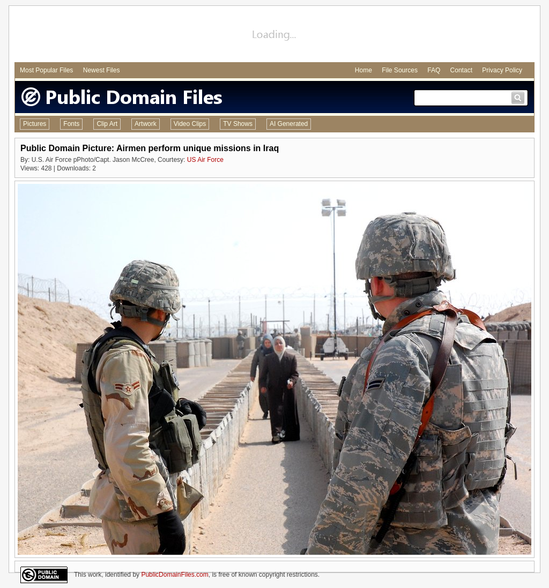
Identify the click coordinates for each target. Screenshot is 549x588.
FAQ (433, 70)
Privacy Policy (502, 70)
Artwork (146, 124)
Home (363, 70)
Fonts (71, 124)
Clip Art (107, 124)
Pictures (34, 124)
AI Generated (289, 124)
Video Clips (190, 124)
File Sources (400, 70)
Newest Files (101, 70)
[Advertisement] (274, 35)
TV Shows (238, 124)
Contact (461, 70)
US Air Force (205, 159)
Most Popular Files (46, 70)
